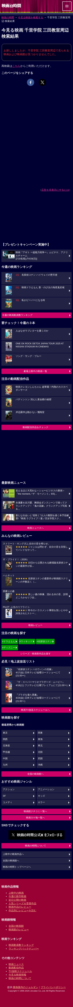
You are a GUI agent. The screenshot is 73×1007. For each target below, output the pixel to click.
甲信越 (6, 752)
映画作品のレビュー (20, 906)
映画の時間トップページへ (17, 867)
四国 (40, 758)
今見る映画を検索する (30, 17)
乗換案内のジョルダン (25, 987)
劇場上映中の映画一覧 (35, 371)
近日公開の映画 (17, 899)
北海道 (6, 745)
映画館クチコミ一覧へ (35, 811)
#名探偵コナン (44, 641)
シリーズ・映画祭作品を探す (35, 653)
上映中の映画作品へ (13, 854)
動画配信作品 (16, 967)
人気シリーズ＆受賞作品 (22, 903)
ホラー (41, 802)
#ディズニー (8, 647)
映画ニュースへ (35, 528)
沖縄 (40, 765)
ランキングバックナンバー (24, 948)
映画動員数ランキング (21, 945)
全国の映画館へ (35, 774)
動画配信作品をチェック (35, 427)
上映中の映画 (16, 892)
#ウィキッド (25, 641)
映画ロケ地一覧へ (35, 817)
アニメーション (46, 789)
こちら (16, 65)
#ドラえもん (8, 641)
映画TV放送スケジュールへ (35, 710)
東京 (5, 733)
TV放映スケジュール (20, 971)
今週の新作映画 (17, 896)
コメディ (7, 802)
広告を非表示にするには (55, 189)
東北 (40, 745)
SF (4, 796)
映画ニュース (16, 964)
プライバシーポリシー (53, 987)
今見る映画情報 (17, 974)
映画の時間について (35, 845)
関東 (40, 733)
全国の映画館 (16, 925)
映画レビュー (35, 625)
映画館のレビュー (19, 929)
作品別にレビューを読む (22, 910)
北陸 (40, 752)
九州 (5, 765)
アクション (9, 789)
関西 (5, 739)
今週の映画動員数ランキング (17, 315)
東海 (40, 739)
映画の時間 (7, 17)
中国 (5, 758)
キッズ (41, 796)
